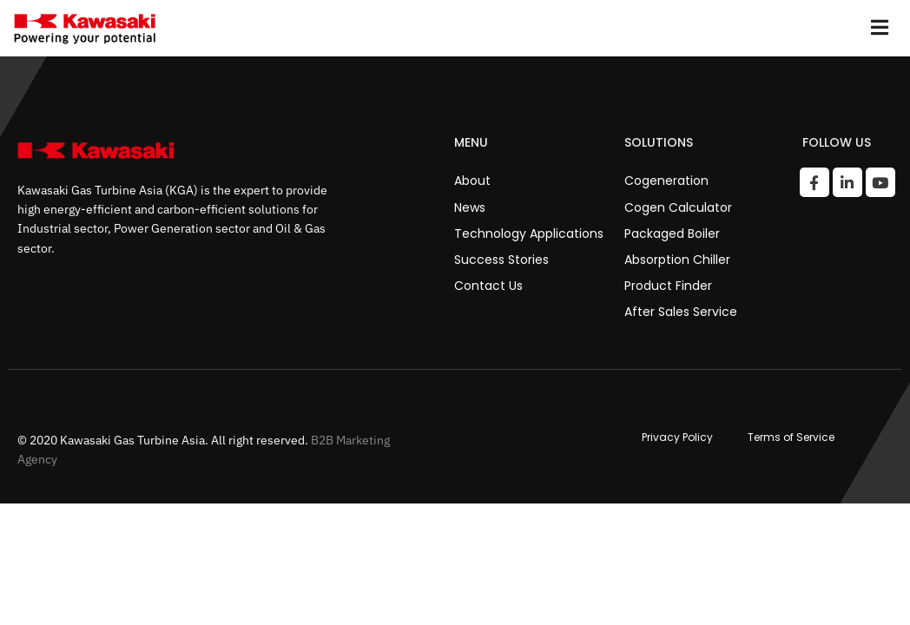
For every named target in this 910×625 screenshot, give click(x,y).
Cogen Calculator (678, 207)
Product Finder (668, 285)
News (469, 207)
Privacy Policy (677, 437)
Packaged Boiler (672, 233)
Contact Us (488, 285)
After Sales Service (680, 311)
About (472, 180)
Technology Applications (528, 233)
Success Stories (501, 259)
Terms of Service (791, 437)
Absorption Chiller (677, 259)
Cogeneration (666, 180)
